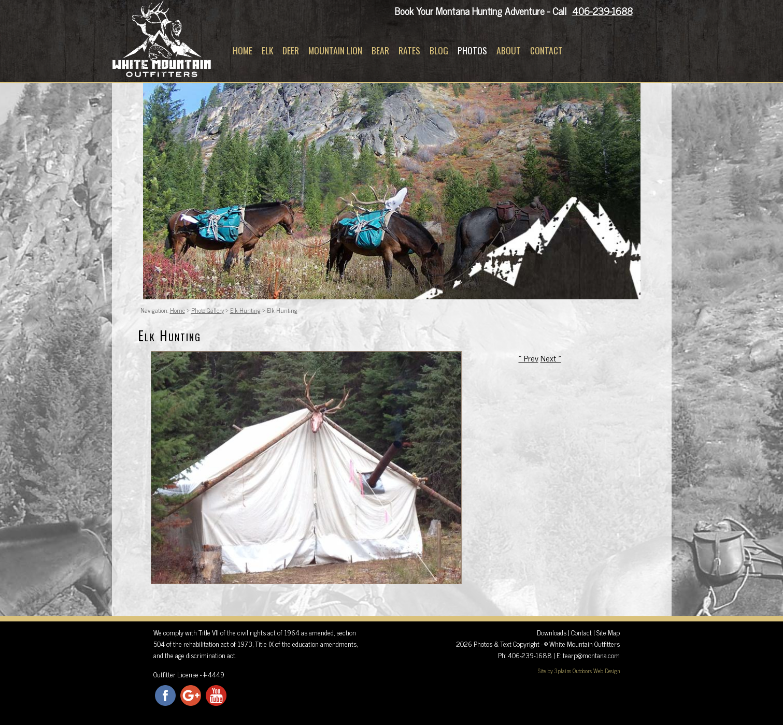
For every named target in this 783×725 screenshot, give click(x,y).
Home (242, 50)
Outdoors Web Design (596, 670)
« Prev (528, 358)
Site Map (608, 632)
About (508, 50)
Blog (439, 50)
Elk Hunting (245, 310)
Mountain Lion (335, 50)
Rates (409, 50)
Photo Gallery (207, 310)
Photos (472, 50)
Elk (267, 50)
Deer (290, 50)
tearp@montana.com (591, 655)
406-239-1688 (602, 11)
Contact (546, 50)
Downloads (551, 632)
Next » (550, 358)
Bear (380, 50)
